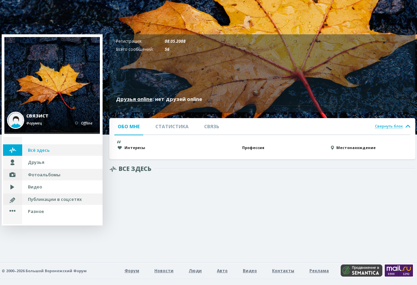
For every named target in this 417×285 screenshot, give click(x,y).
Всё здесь (39, 150)
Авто (222, 270)
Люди (195, 270)
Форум (131, 270)
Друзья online (134, 99)
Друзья (36, 162)
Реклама (319, 270)
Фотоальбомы (44, 175)
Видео (35, 187)
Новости (164, 270)
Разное (36, 211)
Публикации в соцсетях (55, 199)
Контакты (283, 270)
